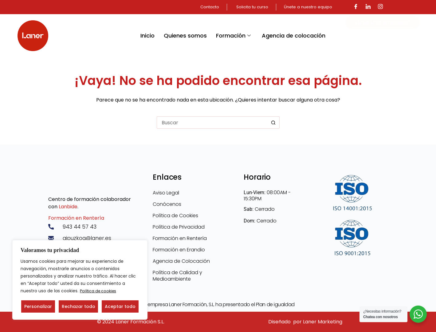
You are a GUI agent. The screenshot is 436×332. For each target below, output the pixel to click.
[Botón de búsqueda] (273, 122)
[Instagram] (380, 7)
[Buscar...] (212, 122)
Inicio (147, 35)
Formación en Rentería (76, 217)
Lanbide (68, 206)
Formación (233, 35)
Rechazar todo (78, 306)
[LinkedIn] (368, 7)
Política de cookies (100, 291)
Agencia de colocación (293, 35)
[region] (79, 280)
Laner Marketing (322, 321)
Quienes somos (185, 35)
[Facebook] (355, 7)
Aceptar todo (120, 306)
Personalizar (38, 306)
